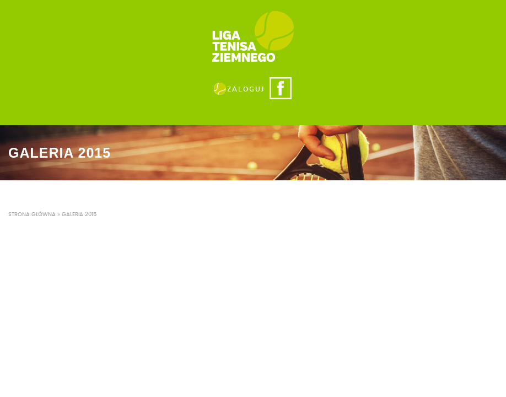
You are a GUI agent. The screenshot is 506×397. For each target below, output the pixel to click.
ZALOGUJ (246, 89)
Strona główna (32, 214)
